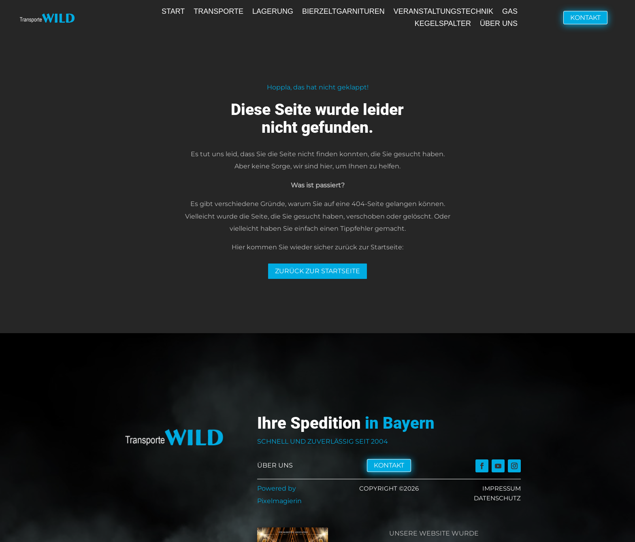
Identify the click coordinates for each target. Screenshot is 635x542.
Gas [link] (510, 12)
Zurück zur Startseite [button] (317, 271)
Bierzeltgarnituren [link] (343, 12)
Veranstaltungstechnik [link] (443, 12)
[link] (481, 466)
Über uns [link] (499, 24)
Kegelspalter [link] (443, 24)
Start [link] (173, 12)
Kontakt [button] (585, 17)
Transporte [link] (218, 12)
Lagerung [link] (272, 12)
